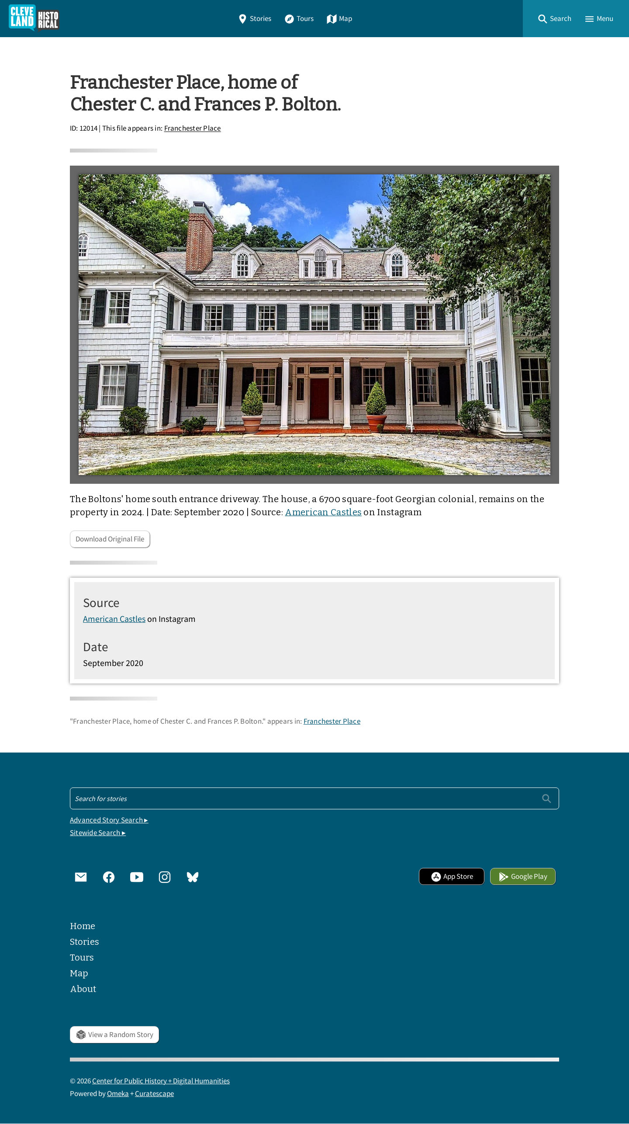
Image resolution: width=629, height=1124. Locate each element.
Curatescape (154, 1093)
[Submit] (546, 798)
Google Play (522, 876)
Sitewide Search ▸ (98, 832)
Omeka (118, 1093)
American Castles (323, 512)
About (83, 989)
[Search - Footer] (314, 798)
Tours (299, 18)
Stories (254, 18)
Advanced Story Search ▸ (109, 820)
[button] (554, 18)
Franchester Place (192, 128)
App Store (452, 876)
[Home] (34, 18)
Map (339, 18)
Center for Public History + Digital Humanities (161, 1081)
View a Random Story (114, 1034)
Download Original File (110, 539)
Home (82, 926)
